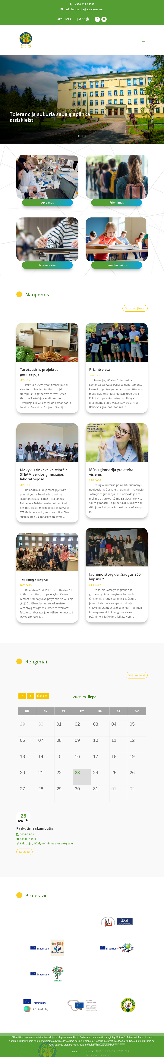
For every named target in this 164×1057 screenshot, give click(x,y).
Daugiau (24, 851)
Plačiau (90, 1051)
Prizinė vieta (99, 369)
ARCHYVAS (64, 19)
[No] (159, 1045)
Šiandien (42, 695)
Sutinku (76, 1051)
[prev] (22, 696)
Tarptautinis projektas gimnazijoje (39, 372)
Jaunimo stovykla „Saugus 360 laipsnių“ (115, 577)
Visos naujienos (135, 308)
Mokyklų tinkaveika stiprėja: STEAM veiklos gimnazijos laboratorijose (44, 474)
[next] (30, 696)
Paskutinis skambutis (34, 828)
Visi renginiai (136, 675)
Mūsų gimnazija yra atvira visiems (111, 472)
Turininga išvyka (34, 579)
